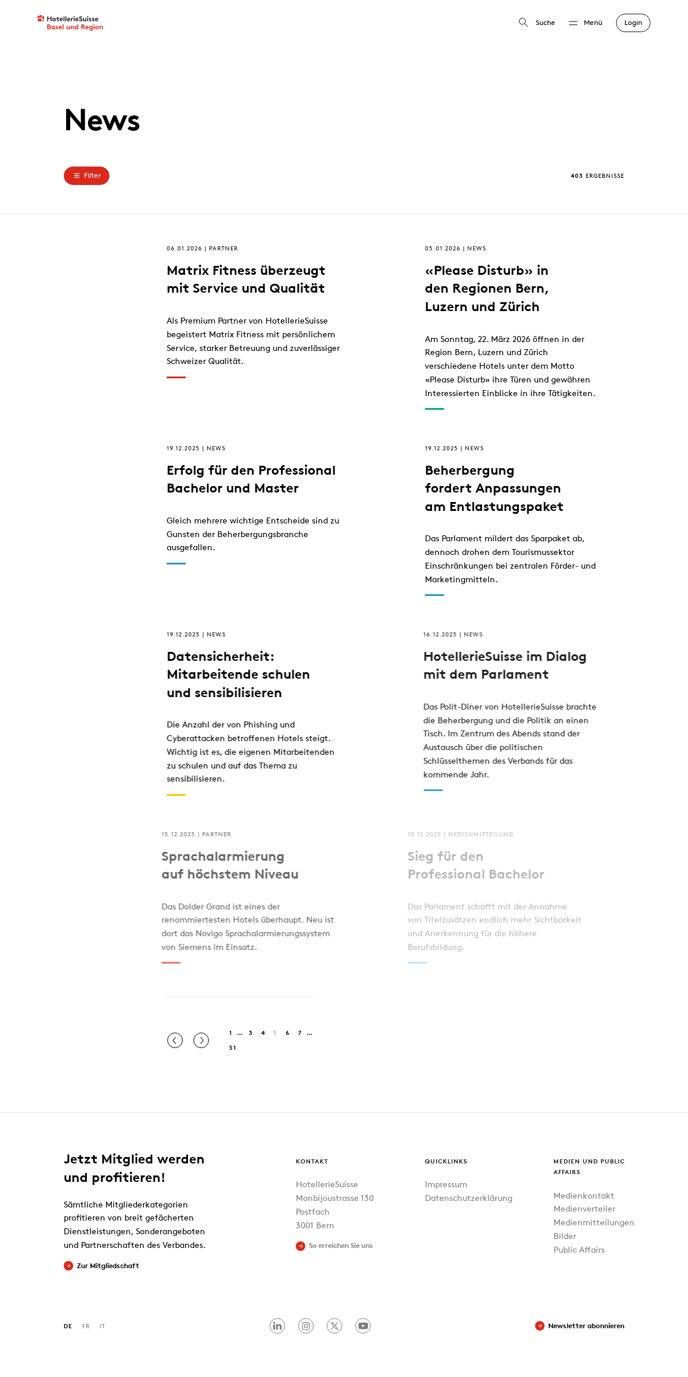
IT (102, 1325)
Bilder (564, 1236)
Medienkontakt (583, 1195)
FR (86, 1325)
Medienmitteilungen (593, 1222)
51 (232, 1047)
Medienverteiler (584, 1208)
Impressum (446, 1184)
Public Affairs (579, 1249)
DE (68, 1325)
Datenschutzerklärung (468, 1198)
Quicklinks (446, 1161)
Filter (86, 175)
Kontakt (312, 1161)
